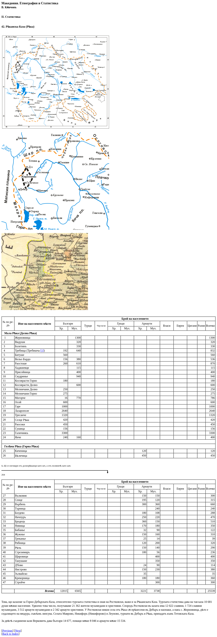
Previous (7, 630)
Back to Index (10, 633)
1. (2, 465)
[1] (42, 350)
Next (18, 630)
